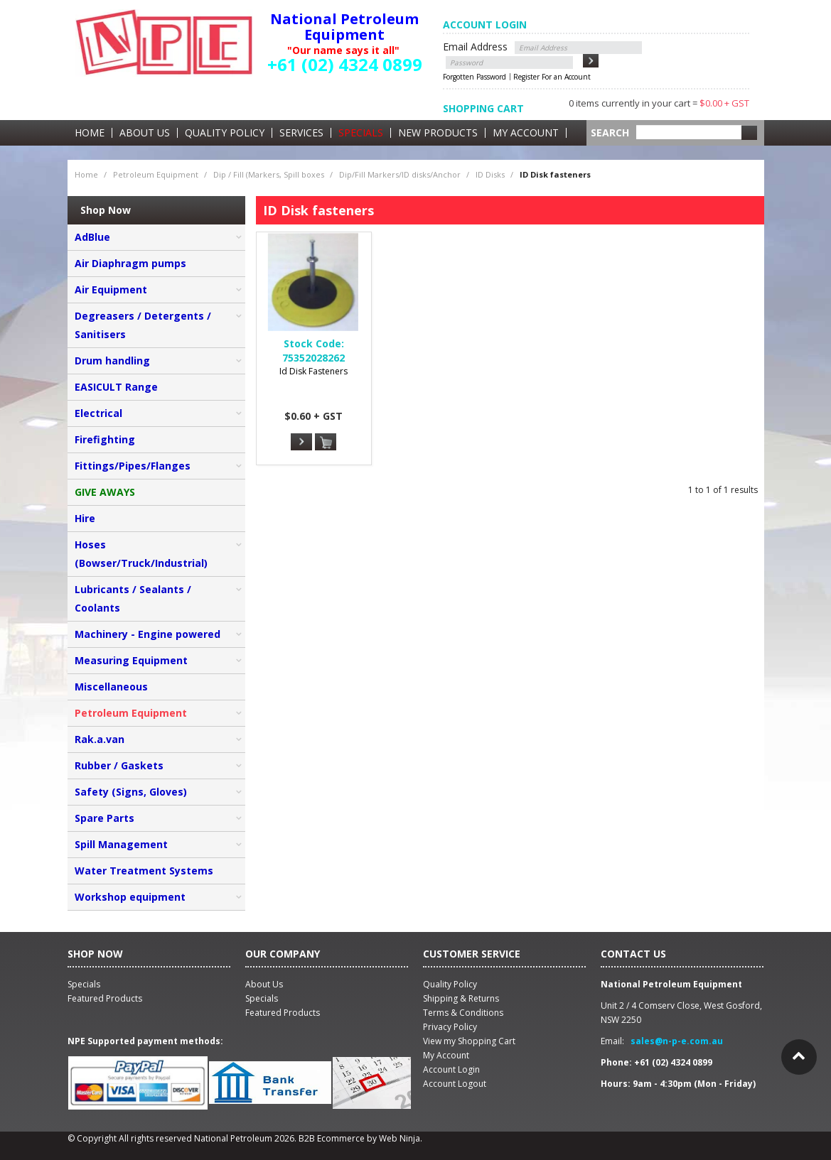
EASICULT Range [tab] (116, 387)
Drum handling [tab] (112, 360)
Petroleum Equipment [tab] (131, 713)
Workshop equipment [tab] (130, 897)
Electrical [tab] (98, 413)
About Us (144, 133)
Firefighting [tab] (105, 439)
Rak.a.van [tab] (99, 739)
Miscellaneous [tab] (111, 686)
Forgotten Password (474, 76)
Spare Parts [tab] (104, 818)
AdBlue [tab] (92, 237)
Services (301, 133)
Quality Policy (224, 133)
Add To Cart (325, 442)
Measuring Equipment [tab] (131, 660)
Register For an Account (552, 76)
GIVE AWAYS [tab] (105, 492)
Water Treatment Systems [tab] (144, 870)
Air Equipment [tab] (111, 289)
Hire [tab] (85, 518)
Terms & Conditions (463, 1013)
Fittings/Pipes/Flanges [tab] (133, 465)
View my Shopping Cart (469, 1041)
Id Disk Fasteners (313, 371)
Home (89, 133)
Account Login (451, 1069)
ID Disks (490, 174)
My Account (526, 133)
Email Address (475, 46)
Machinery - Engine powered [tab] (147, 634)
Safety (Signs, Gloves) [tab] (131, 791)
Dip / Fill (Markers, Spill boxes (268, 174)
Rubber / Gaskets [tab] (119, 765)
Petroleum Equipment (155, 174)
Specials (360, 133)
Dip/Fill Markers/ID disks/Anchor (400, 174)
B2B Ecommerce (332, 1138)
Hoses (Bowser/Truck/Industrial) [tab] (141, 554)
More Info (301, 441)
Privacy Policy (450, 1027)
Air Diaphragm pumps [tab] (130, 263)
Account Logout (454, 1084)
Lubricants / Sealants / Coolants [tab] (133, 598)
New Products (438, 133)
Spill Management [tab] (121, 844)
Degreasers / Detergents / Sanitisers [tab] (143, 325)
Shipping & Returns (461, 998)
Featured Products (282, 1013)
